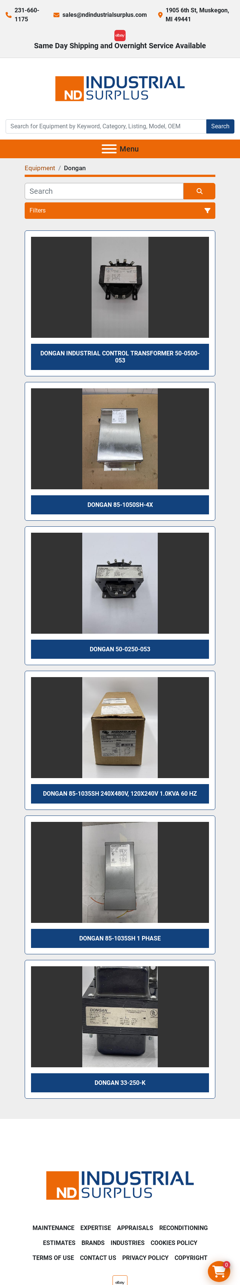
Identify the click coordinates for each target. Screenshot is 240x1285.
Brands (93, 1242)
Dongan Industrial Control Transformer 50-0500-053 (120, 357)
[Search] (106, 126)
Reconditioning (183, 1228)
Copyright (191, 1257)
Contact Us (98, 1257)
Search (220, 126)
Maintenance (53, 1228)
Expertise (95, 1228)
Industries (128, 1242)
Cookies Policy (174, 1242)
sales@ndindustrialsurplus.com (104, 14)
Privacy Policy (145, 1257)
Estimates (59, 1242)
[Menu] (109, 149)
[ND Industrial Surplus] (120, 1184)
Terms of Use (53, 1257)
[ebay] (120, 35)
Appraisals (135, 1228)
